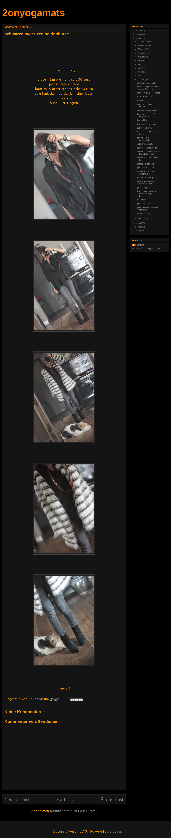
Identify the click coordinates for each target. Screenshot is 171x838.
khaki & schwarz (144, 213)
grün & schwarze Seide (147, 148)
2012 (137, 231)
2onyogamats (33, 12)
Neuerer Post (17, 799)
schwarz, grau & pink (146, 83)
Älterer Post (112, 799)
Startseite (65, 799)
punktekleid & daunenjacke (143, 139)
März (140, 76)
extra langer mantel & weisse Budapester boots (146, 193)
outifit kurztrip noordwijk (147, 110)
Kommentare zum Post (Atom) (73, 810)
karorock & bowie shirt (146, 124)
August (141, 57)
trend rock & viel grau (146, 178)
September (143, 53)
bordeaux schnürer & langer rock (146, 115)
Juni (140, 64)
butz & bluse (142, 120)
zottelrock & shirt (144, 128)
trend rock (141, 200)
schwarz (140, 100)
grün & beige (142, 187)
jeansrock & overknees (147, 167)
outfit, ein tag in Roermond (148, 93)
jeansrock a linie (144, 204)
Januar (141, 218)
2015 (137, 38)
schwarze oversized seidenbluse (145, 172)
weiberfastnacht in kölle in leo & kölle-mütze (148, 152)
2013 (137, 227)
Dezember (142, 42)
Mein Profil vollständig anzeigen (146, 249)
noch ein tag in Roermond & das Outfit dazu (148, 88)
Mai (139, 68)
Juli (139, 60)
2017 (137, 31)
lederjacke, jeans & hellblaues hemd (145, 182)
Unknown (139, 245)
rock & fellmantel (144, 96)
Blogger (115, 831)
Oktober (141, 49)
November (142, 45)
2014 (137, 223)
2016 (137, 34)
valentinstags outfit (145, 144)
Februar (141, 80)
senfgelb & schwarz (145, 164)
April (140, 72)
